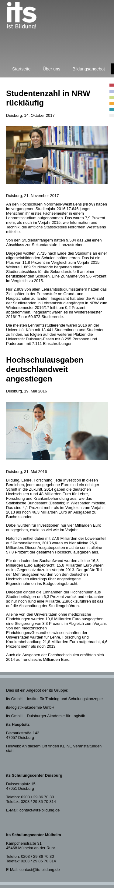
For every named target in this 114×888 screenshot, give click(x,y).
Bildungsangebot (88, 68)
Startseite (21, 68)
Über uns (51, 68)
